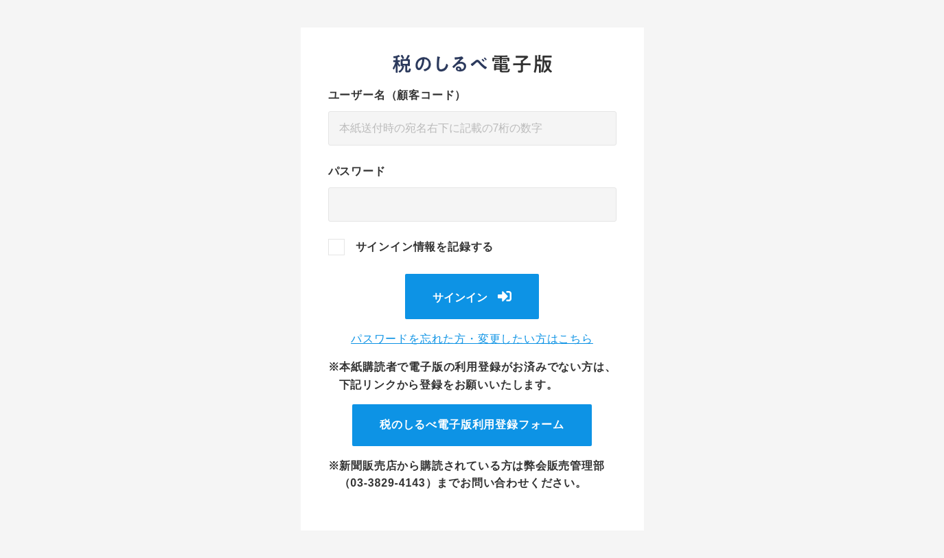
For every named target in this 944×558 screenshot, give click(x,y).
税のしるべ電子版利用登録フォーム (472, 424)
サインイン (460, 297)
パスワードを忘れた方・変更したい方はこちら (472, 339)
